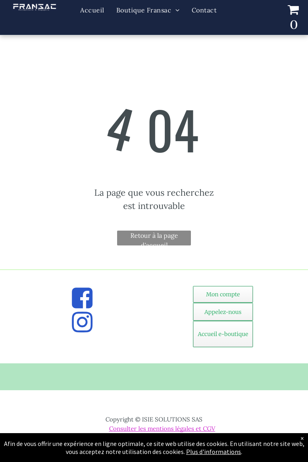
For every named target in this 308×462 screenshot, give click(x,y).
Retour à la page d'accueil (154, 238)
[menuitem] (92, 10)
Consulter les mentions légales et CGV (162, 428)
